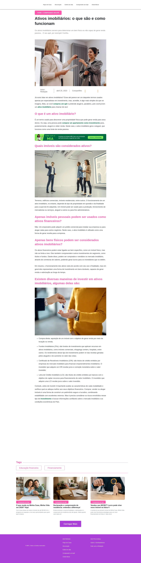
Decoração (58, 4)
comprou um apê (60, 104)
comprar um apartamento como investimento (81, 123)
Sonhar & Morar (27, 3)
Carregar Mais (70, 524)
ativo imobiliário (44, 107)
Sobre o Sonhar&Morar (98, 542)
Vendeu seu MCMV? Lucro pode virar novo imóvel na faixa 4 (106, 507)
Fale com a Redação (97, 546)
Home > (40, 13)
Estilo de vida (69, 4)
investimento (46, 399)
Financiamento (56, 468)
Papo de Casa (47, 4)
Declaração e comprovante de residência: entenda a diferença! (66, 507)
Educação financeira (29, 468)
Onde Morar (95, 4)
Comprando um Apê (82, 4)
